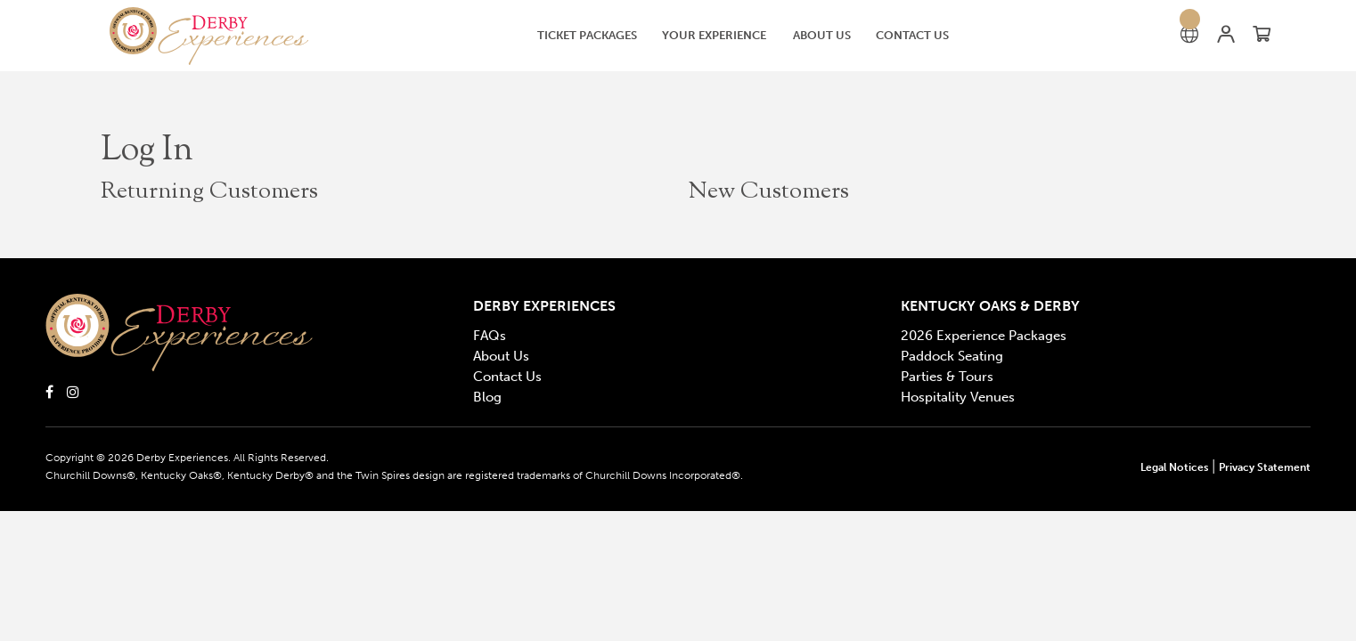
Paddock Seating (952, 356)
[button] (222, 36)
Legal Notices (1174, 467)
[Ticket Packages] (587, 35)
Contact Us (507, 377)
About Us (501, 356)
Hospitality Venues (958, 397)
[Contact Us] (912, 35)
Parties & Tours (947, 377)
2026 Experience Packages (983, 336)
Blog (487, 397)
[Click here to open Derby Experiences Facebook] (49, 391)
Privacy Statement (1265, 467)
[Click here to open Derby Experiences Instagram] (73, 391)
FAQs (489, 336)
